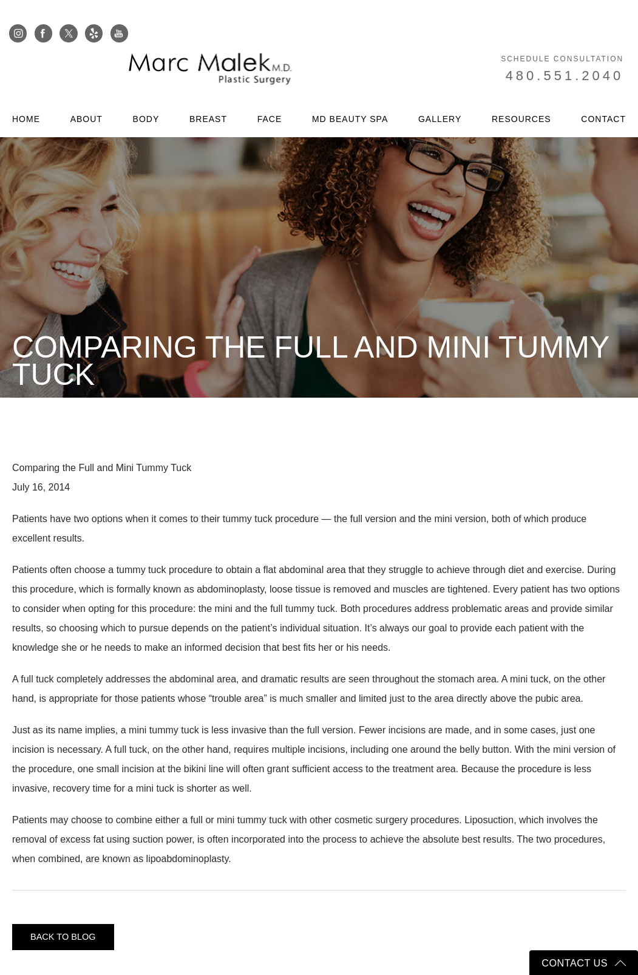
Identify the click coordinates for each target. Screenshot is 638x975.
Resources (521, 96)
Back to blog (66, 937)
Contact (603, 96)
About (86, 96)
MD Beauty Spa (350, 96)
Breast (208, 96)
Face (269, 96)
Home (26, 96)
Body (146, 96)
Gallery (439, 96)
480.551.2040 (570, 53)
